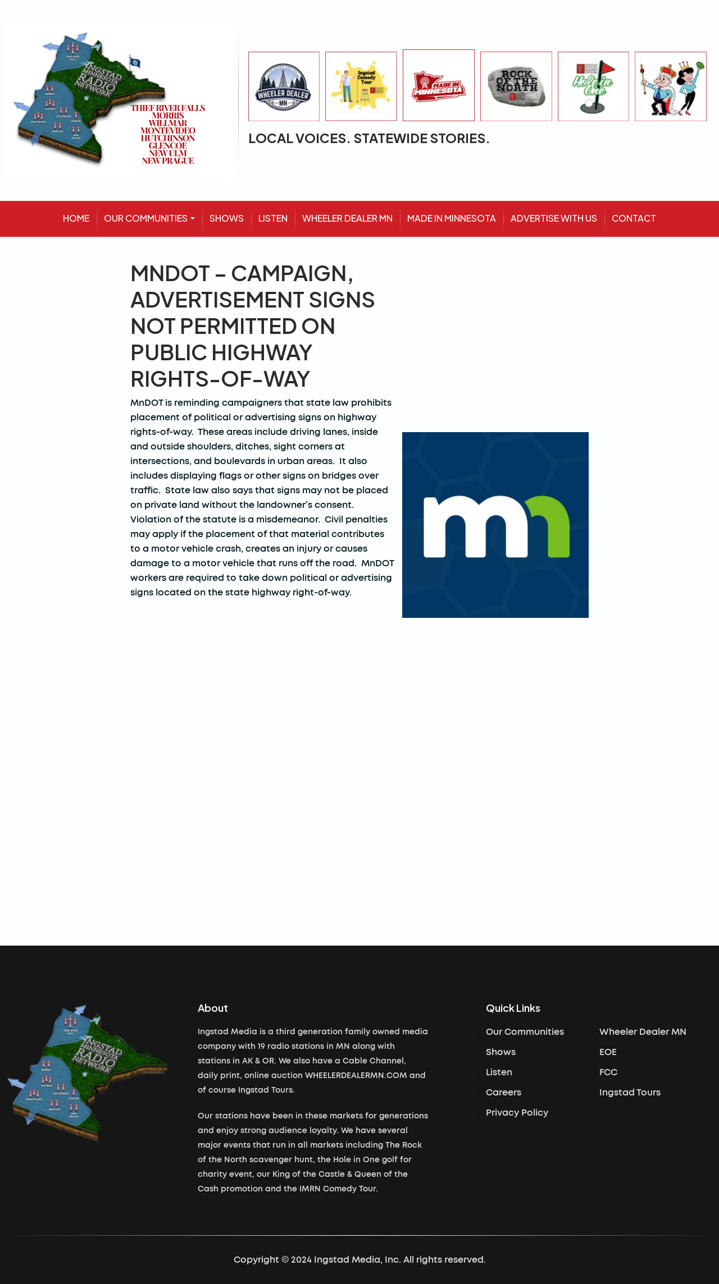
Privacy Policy (517, 1112)
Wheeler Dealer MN (642, 1032)
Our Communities (525, 1032)
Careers (503, 1092)
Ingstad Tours (630, 1092)
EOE (608, 1052)
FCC (608, 1072)
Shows (501, 1052)
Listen (499, 1072)
